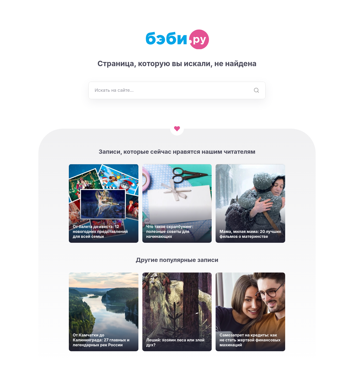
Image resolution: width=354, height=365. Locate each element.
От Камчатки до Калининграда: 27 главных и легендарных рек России (101, 340)
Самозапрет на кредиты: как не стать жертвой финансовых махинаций (250, 340)
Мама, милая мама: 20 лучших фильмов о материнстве (250, 234)
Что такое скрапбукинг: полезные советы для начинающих (169, 231)
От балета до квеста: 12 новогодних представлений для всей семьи (100, 231)
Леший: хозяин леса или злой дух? (175, 342)
